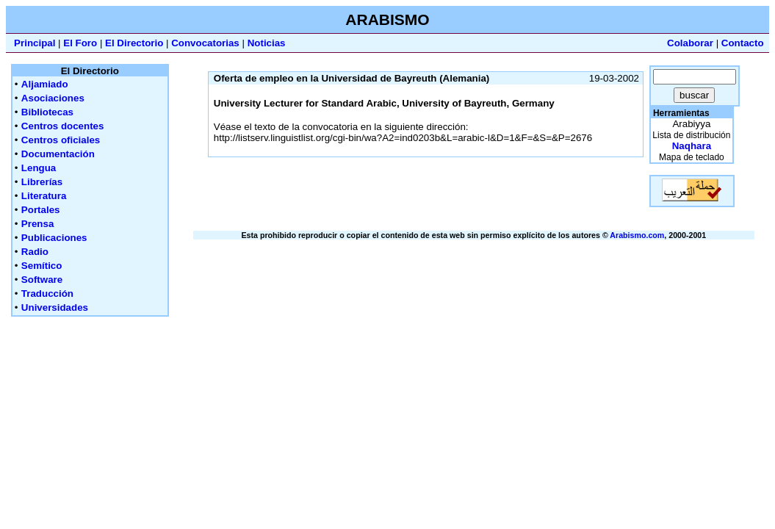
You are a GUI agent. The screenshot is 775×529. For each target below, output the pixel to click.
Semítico (41, 265)
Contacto (742, 42)
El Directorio (134, 42)
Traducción (47, 293)
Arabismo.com (637, 235)
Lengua (38, 167)
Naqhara (691, 145)
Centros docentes (62, 126)
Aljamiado (44, 84)
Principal (34, 42)
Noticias (267, 42)
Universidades (54, 307)
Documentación (58, 153)
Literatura (43, 195)
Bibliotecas (47, 112)
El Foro (80, 42)
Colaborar (690, 42)
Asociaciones (52, 98)
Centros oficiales (60, 139)
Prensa (37, 223)
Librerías (41, 181)
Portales (40, 209)
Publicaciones (54, 237)
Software (41, 279)
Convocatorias (205, 42)
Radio (34, 251)
